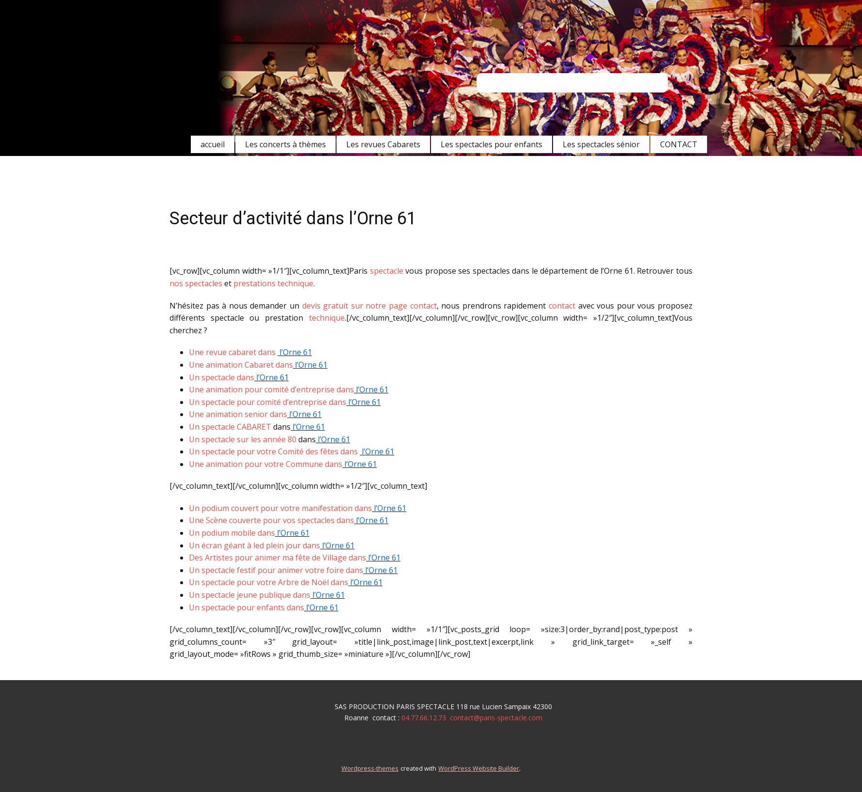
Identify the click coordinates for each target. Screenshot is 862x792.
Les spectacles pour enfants (491, 144)
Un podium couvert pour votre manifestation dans (280, 508)
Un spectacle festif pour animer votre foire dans (276, 570)
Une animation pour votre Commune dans (265, 464)
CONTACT (678, 144)
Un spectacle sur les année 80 (242, 439)
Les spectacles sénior (601, 144)
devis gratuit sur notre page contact (369, 305)
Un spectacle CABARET (230, 426)
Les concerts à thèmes (285, 144)
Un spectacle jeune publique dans (249, 595)
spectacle (386, 270)
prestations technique (273, 283)
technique (327, 317)
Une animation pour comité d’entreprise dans (271, 389)
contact (562, 305)
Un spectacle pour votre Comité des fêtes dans (274, 451)
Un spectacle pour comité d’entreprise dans (267, 402)
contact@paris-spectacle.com (496, 717)
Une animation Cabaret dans (241, 364)
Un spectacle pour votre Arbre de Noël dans (268, 582)
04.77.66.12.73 (423, 717)
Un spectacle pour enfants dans (246, 607)
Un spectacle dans (221, 377)
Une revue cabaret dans (233, 352)
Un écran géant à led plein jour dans (254, 545)
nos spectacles (196, 283)
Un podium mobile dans (232, 533)
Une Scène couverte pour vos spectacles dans (271, 520)
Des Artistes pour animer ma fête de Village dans (277, 557)
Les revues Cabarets (383, 144)
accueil (212, 144)
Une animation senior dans (238, 414)
